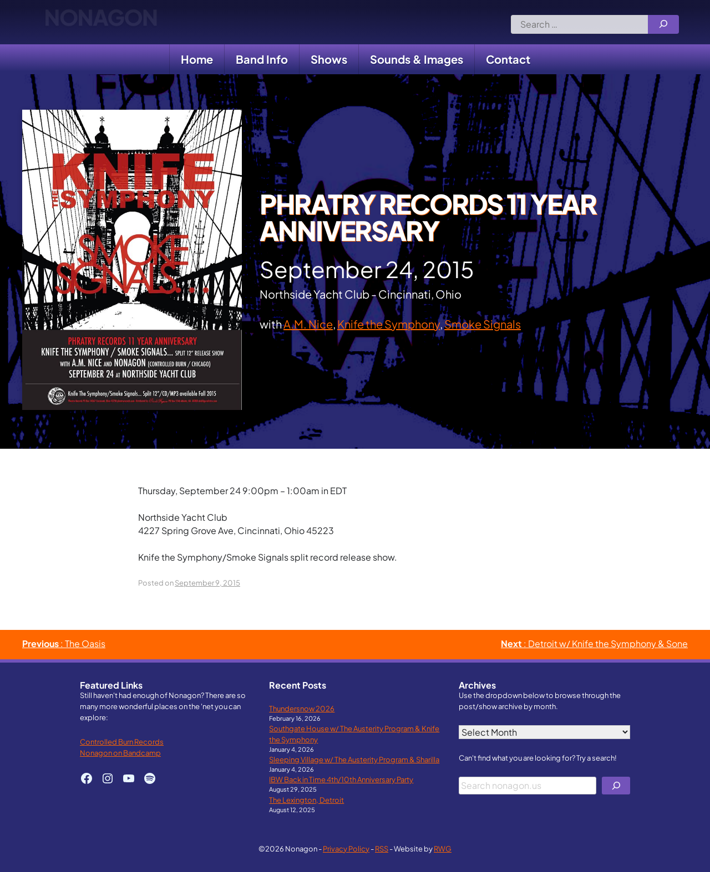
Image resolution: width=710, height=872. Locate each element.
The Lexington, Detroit (306, 799)
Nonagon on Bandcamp (120, 752)
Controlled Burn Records (122, 741)
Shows (329, 59)
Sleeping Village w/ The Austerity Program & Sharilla (354, 759)
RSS (381, 848)
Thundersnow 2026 (301, 708)
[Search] (663, 24)
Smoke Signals (482, 324)
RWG (443, 848)
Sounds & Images (416, 59)
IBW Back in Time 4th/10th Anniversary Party (341, 779)
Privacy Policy (346, 848)
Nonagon (100, 22)
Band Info (262, 59)
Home (197, 59)
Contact (508, 59)
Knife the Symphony (388, 324)
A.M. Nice (308, 324)
